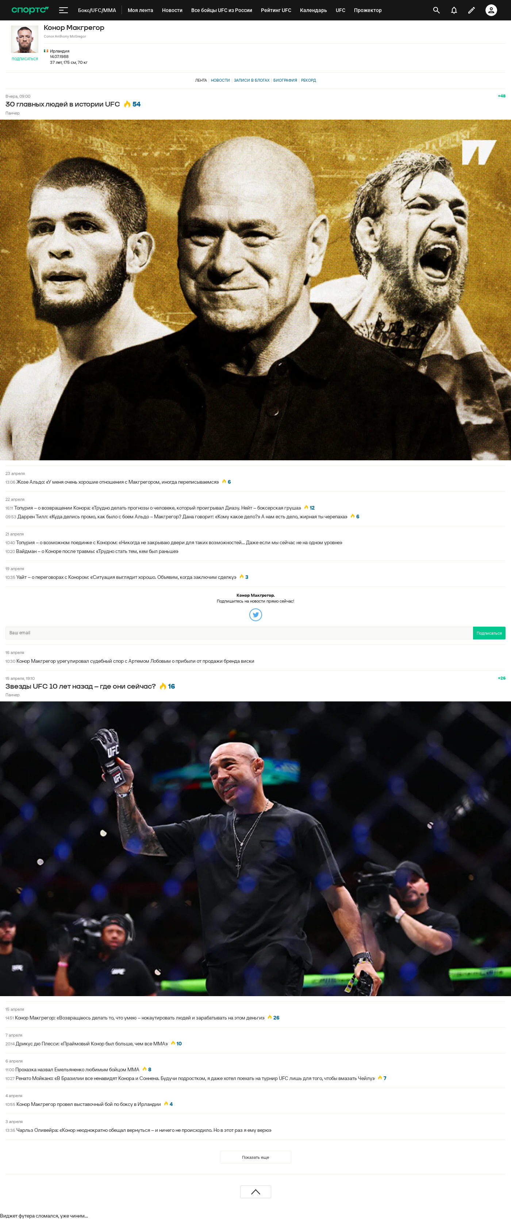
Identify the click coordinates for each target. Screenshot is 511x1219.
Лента (201, 80)
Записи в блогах (251, 80)
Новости (220, 80)
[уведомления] (454, 10)
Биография (285, 80)
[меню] (63, 10)
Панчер (12, 113)
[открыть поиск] (436, 10)
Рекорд (308, 80)
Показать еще (255, 1157)
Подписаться (25, 59)
